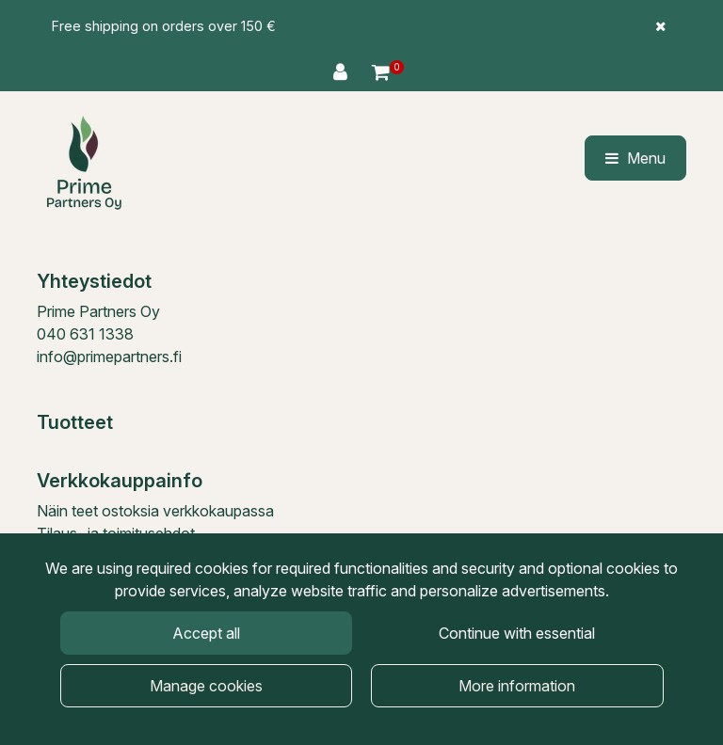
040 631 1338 (85, 334)
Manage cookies (206, 685)
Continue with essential (517, 633)
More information (516, 685)
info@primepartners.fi (109, 356)
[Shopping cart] (381, 72)
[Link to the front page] (84, 163)
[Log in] (343, 72)
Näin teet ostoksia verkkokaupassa (155, 510)
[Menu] (635, 158)
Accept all (206, 633)
